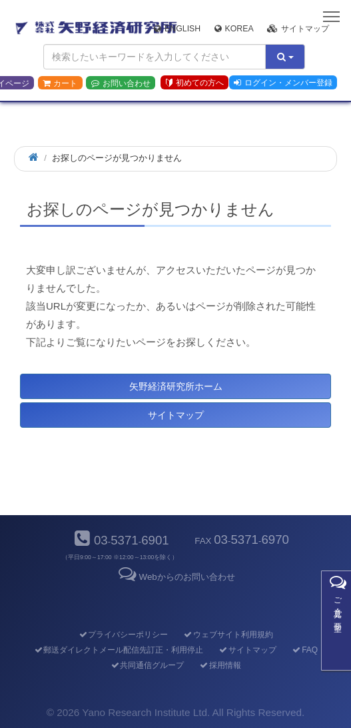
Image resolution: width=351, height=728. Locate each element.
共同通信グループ (147, 665)
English (177, 28)
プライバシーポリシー (123, 634)
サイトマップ (298, 28)
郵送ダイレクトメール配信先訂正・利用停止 (118, 650)
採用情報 (220, 665)
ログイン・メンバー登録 (283, 82)
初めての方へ (195, 82)
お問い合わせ (121, 83)
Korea (234, 28)
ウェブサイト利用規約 (228, 634)
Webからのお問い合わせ (175, 577)
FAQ (305, 650)
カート (60, 83)
